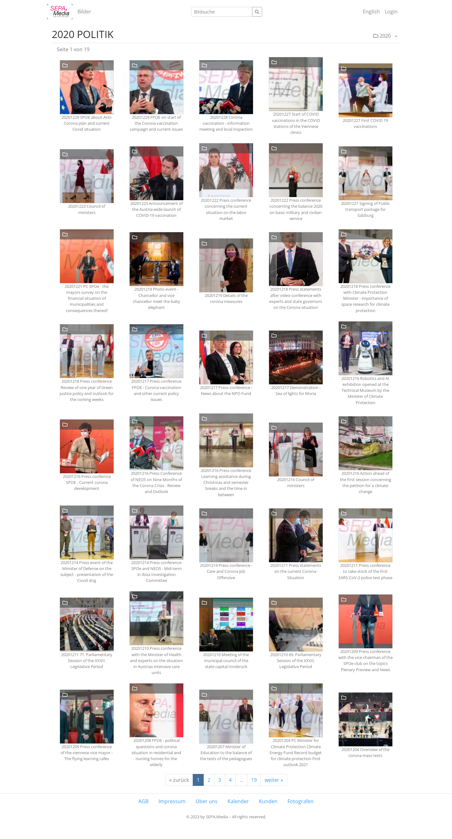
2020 (382, 35)
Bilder (84, 11)
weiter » (274, 779)
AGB (143, 801)
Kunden (268, 801)
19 (254, 779)
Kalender (238, 801)
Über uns (207, 801)
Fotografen (301, 801)
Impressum (172, 801)
